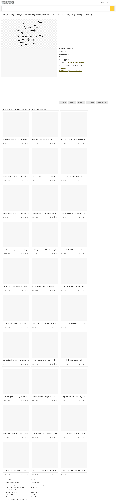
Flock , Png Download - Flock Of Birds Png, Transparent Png (22, 357)
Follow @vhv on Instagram (10, 443)
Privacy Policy (6, 437)
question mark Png (36, 413)
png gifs (8, 420)
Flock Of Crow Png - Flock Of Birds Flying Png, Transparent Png (52, 285)
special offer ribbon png (13, 416)
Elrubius (70, 62)
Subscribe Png (36, 406)
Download (62, 68)
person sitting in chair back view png (16, 423)
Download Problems (75, 71)
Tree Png (33, 418)
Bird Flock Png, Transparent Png (44, 212)
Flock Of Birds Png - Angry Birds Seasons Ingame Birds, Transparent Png (83, 357)
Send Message (78, 62)
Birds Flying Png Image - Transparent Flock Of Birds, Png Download (25, 285)
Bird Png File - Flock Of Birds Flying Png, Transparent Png (78, 212)
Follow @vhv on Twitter (9, 445)
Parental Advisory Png (37, 408)
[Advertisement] (77, 32)
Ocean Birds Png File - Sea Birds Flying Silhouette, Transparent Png (81, 248)
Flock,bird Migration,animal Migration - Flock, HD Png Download (81, 139)
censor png (9, 418)
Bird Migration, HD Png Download (44, 321)
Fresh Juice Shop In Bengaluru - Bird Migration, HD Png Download (81, 321)
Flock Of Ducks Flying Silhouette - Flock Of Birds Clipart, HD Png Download (27, 212)
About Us (5, 434)
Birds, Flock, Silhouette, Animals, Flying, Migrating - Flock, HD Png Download (56, 139)
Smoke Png (34, 420)
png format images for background (16, 411)
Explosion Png (35, 411)
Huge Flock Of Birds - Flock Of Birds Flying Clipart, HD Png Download (82, 175)
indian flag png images (12, 408)
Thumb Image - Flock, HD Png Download (102, 248)
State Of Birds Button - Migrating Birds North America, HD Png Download (84, 285)
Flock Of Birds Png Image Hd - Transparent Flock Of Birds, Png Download (27, 394)
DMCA (4, 436)
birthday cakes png (11, 413)
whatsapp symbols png (12, 406)
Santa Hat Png (35, 416)
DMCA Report (63, 71)
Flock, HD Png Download (101, 212)
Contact (4, 432)
